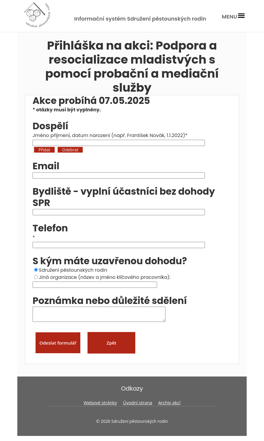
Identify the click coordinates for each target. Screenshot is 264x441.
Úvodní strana (137, 405)
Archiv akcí (169, 405)
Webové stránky (100, 405)
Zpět (111, 345)
